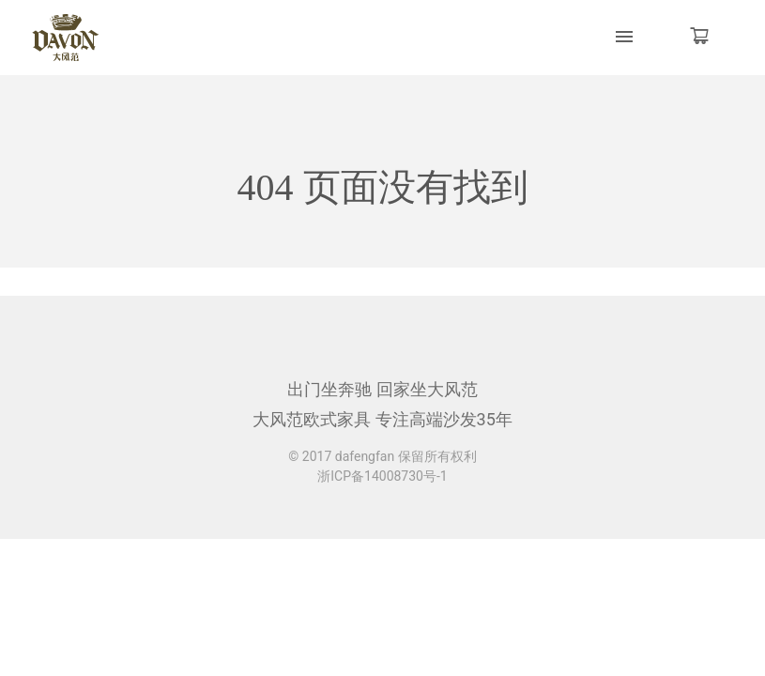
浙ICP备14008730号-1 (382, 476)
